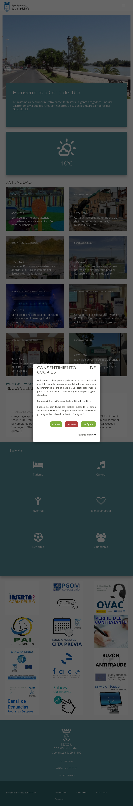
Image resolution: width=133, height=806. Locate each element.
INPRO (92, 434)
